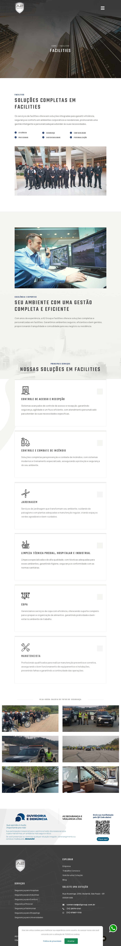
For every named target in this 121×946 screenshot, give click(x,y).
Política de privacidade (52, 941)
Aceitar (71, 941)
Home (54, 46)
